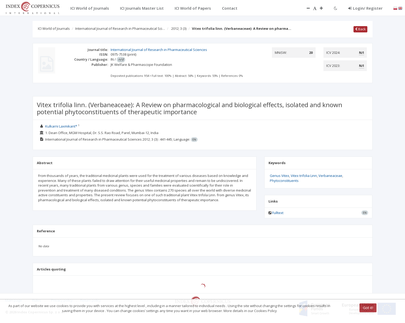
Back (360, 29)
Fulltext (277, 212)
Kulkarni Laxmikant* (61, 126)
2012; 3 (178, 28)
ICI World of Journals (54, 28)
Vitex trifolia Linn (304, 175)
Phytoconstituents (284, 180)
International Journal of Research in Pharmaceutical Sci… (120, 28)
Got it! (368, 307)
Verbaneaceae (330, 175)
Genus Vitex (279, 175)
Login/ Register (365, 8)
